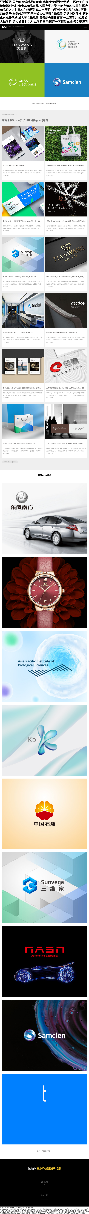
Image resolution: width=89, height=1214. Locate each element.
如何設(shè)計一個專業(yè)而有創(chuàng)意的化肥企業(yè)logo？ (23, 221)
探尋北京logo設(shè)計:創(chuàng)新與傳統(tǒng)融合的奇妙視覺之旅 (66, 221)
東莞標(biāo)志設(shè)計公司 (51, 114)
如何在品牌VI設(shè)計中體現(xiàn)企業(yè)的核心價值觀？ (65, 443)
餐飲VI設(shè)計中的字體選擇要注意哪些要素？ (61, 332)
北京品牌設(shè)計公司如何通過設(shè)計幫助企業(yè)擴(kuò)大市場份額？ (66, 276)
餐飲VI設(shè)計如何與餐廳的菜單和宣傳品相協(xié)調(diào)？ (23, 388)
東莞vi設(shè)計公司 (22, 114)
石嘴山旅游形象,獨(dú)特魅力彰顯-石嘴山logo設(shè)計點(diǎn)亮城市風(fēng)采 (66, 165)
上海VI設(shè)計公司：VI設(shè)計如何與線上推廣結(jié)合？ (66, 388)
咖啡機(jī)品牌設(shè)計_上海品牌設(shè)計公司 (18, 332)
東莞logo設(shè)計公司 (35, 114)
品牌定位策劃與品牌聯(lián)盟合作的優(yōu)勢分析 (19, 276)
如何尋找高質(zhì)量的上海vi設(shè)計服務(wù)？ (19, 443)
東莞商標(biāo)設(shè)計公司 (68, 114)
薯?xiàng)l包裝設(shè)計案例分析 (14, 165)
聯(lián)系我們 (44, 1196)
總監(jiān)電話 (44, 1183)
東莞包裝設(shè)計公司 (10, 462)
